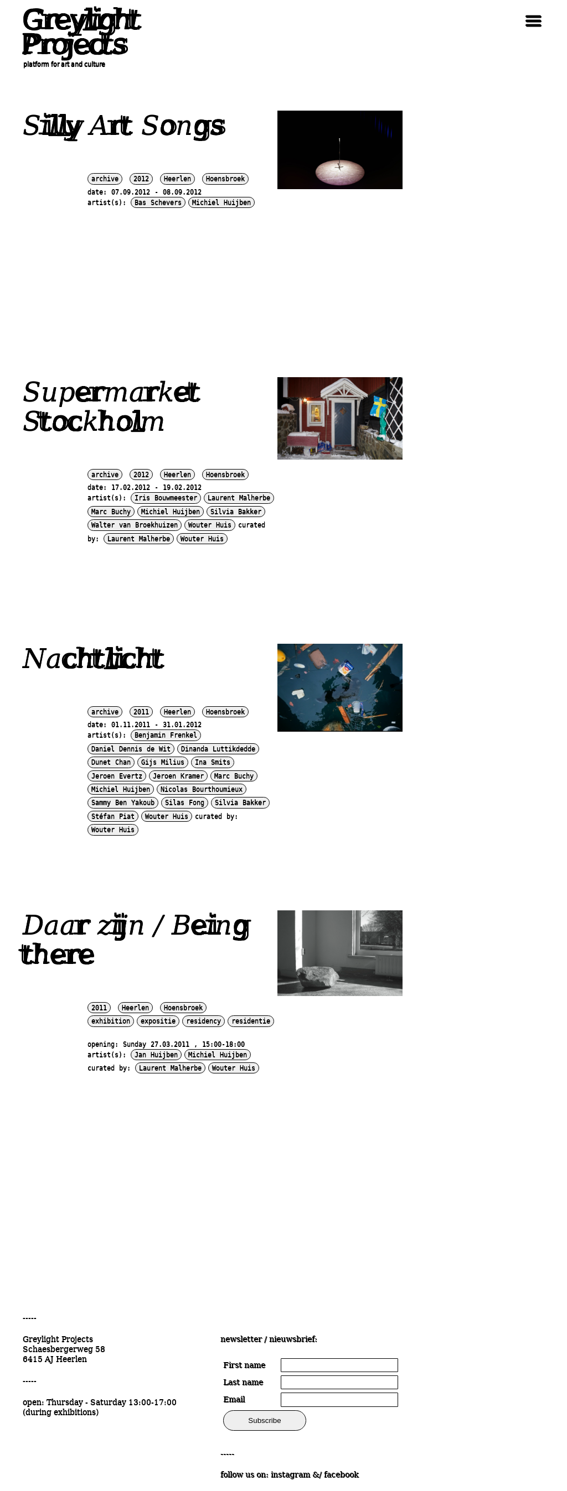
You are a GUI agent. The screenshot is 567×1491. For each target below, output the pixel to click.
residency (203, 1021)
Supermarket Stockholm (111, 406)
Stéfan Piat (113, 816)
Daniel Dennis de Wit (131, 749)
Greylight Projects (78, 32)
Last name (243, 1382)
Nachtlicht (93, 658)
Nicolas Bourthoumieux (202, 789)
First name (244, 1364)
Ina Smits (212, 762)
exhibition (110, 1021)
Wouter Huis (209, 525)
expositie (158, 1021)
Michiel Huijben (221, 202)
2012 (141, 179)
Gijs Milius (162, 762)
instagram (290, 1474)
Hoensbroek (225, 179)
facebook (341, 1474)
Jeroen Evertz (116, 776)
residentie (250, 1021)
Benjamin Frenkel (166, 735)
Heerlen (177, 179)
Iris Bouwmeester (166, 498)
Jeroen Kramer (178, 776)
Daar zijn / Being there (136, 939)
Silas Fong (184, 802)
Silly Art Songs (123, 125)
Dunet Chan (111, 762)
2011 (141, 712)
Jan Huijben (156, 1055)
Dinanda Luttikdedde (218, 749)
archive (104, 179)
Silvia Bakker (235, 511)
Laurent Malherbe (239, 498)
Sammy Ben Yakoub (122, 802)
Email (234, 1399)
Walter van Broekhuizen (134, 525)
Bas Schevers (158, 202)
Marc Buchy (111, 511)
